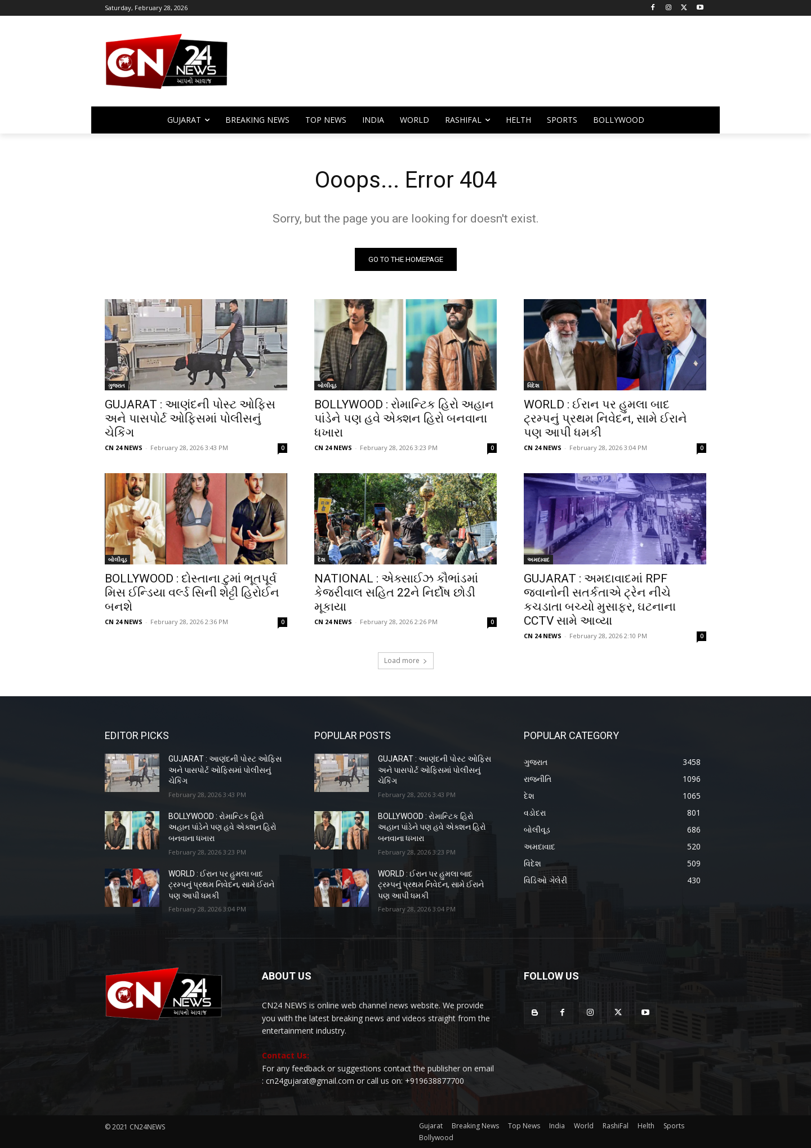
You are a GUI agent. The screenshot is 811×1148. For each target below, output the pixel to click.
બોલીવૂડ (327, 385)
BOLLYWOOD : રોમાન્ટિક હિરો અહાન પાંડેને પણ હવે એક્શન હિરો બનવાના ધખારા (404, 418)
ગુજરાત (116, 385)
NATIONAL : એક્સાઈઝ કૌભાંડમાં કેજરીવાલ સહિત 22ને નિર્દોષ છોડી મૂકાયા (396, 592)
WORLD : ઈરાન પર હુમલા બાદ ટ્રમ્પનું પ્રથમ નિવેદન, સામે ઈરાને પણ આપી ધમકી (605, 418)
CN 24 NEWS (123, 447)
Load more (405, 660)
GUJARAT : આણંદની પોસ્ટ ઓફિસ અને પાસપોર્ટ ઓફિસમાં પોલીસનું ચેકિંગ (190, 418)
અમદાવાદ (538, 559)
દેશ (322, 559)
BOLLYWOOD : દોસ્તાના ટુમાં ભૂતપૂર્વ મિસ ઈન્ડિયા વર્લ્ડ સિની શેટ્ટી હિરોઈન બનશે (192, 592)
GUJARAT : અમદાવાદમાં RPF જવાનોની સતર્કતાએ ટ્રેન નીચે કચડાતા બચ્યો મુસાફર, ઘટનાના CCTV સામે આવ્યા (600, 600)
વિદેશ (533, 385)
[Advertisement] (495, 66)
